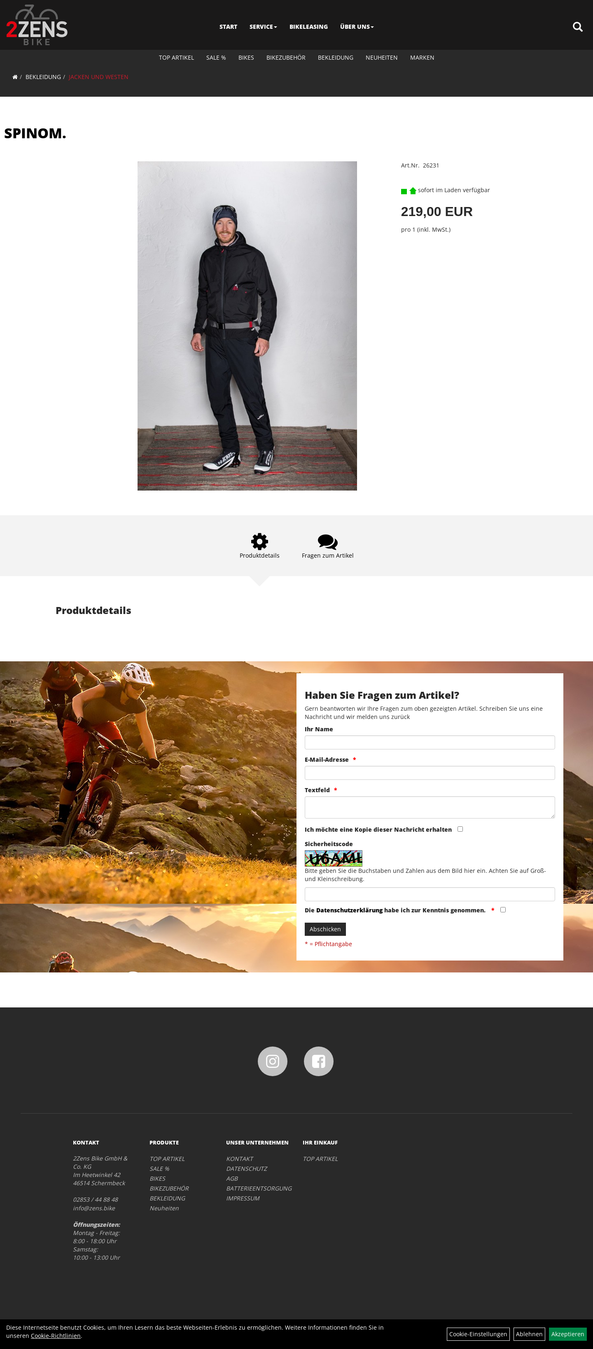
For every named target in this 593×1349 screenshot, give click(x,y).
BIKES (246, 57)
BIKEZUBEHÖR (286, 57)
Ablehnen (529, 1334)
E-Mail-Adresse (327, 759)
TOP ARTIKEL (176, 57)
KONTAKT (239, 1159)
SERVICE (263, 26)
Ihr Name (319, 729)
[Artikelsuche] (578, 27)
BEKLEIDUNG (335, 57)
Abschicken (325, 929)
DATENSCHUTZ (246, 1168)
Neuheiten (382, 57)
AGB (232, 1178)
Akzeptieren (567, 1334)
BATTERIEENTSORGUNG (255, 1188)
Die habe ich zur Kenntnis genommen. (396, 910)
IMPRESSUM (242, 1198)
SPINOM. (35, 132)
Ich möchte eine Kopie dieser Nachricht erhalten (378, 829)
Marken (422, 57)
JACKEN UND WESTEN (98, 77)
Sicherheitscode (329, 844)
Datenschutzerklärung (349, 910)
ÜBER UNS (357, 26)
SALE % (216, 57)
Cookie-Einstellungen (478, 1334)
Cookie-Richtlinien (56, 1336)
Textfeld (317, 790)
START (228, 26)
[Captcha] (430, 894)
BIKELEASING (308, 26)
